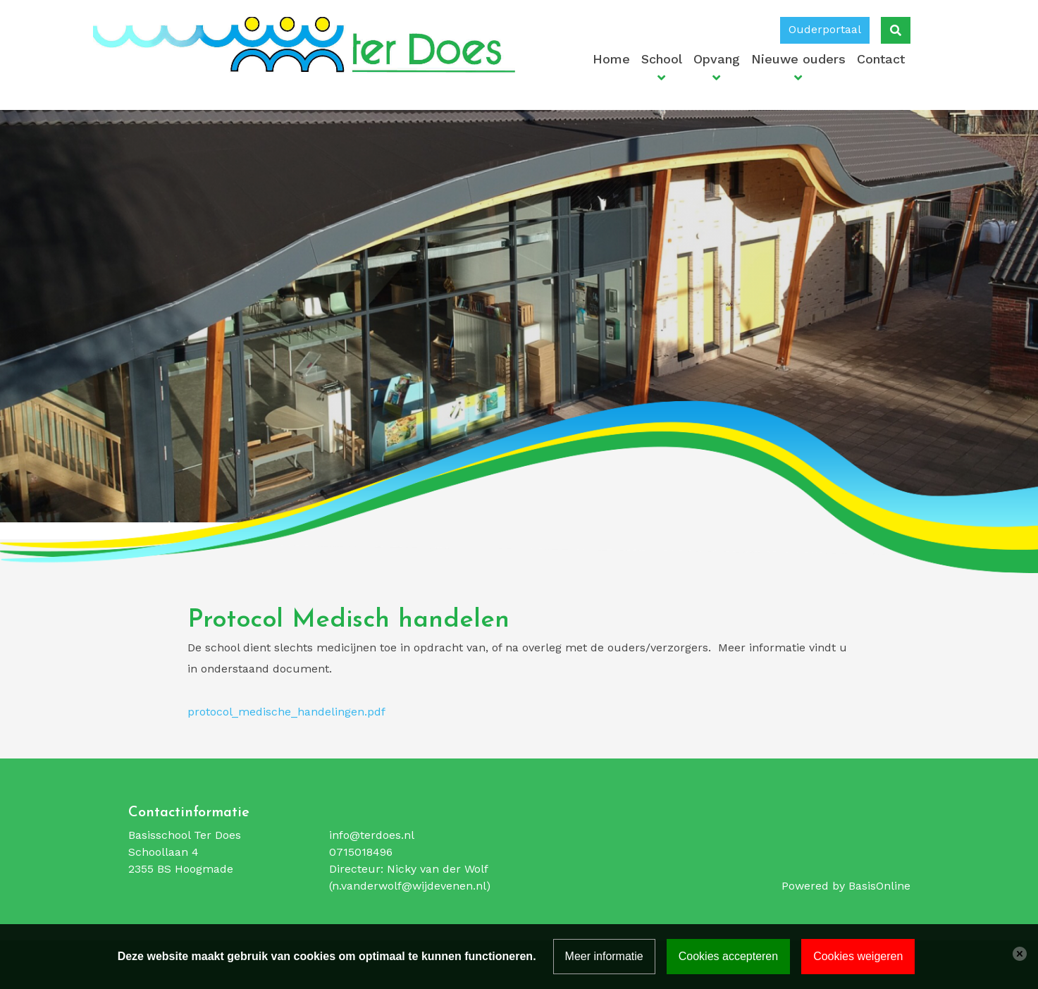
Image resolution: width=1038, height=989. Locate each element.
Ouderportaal (825, 29)
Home (611, 58)
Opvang (716, 58)
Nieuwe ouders (798, 58)
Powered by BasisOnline (845, 885)
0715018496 (361, 852)
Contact (881, 58)
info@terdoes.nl (371, 835)
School (661, 58)
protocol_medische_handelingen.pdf (286, 711)
